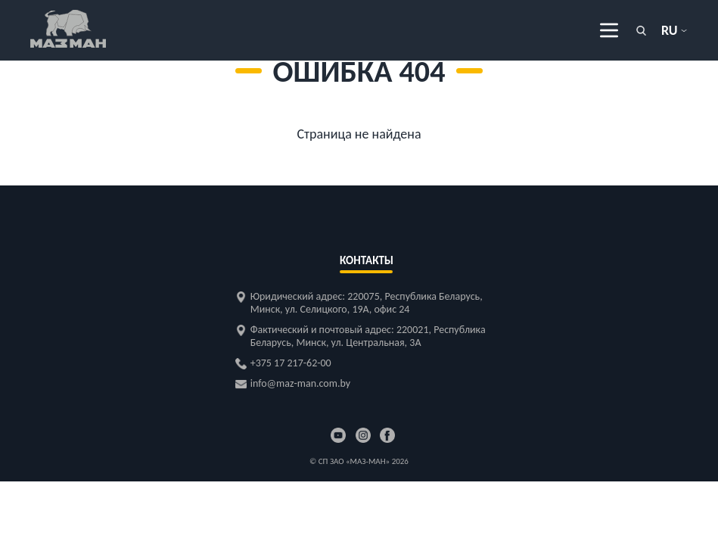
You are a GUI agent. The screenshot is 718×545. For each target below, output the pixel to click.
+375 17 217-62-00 (290, 363)
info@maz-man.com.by (300, 383)
